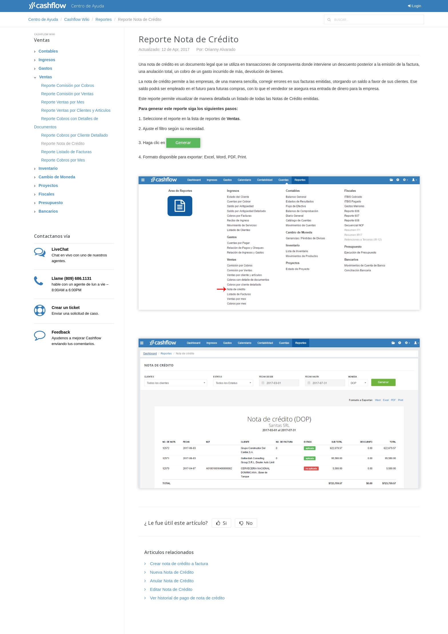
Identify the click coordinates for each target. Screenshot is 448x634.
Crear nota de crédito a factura (179, 563)
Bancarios (48, 211)
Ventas (42, 40)
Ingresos (47, 59)
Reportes (103, 19)
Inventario (48, 168)
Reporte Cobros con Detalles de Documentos (66, 122)
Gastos (45, 68)
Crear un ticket (66, 307)
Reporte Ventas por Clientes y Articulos (76, 110)
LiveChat (60, 249)
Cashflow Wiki (76, 19)
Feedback (61, 332)
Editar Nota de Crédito (171, 589)
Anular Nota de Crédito (172, 580)
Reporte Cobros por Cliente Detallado (74, 135)
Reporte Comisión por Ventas (67, 93)
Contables (48, 51)
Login (414, 6)
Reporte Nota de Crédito (63, 143)
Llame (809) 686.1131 (71, 278)
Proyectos (48, 185)
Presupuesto (51, 202)
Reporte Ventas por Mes (62, 102)
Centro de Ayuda (43, 19)
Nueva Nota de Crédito (172, 572)
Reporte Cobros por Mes (63, 160)
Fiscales (46, 194)
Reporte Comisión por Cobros (67, 85)
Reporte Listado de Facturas (66, 151)
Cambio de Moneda (57, 177)
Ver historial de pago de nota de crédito (187, 597)
